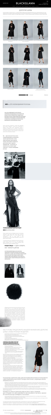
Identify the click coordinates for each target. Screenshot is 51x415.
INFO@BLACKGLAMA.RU (28, 410)
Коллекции (26, 6)
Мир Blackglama (18, 6)
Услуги (30, 6)
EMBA (23, 6)
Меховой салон (5, 3)
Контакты (37, 6)
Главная (14, 6)
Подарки (33, 6)
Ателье (37, 410)
